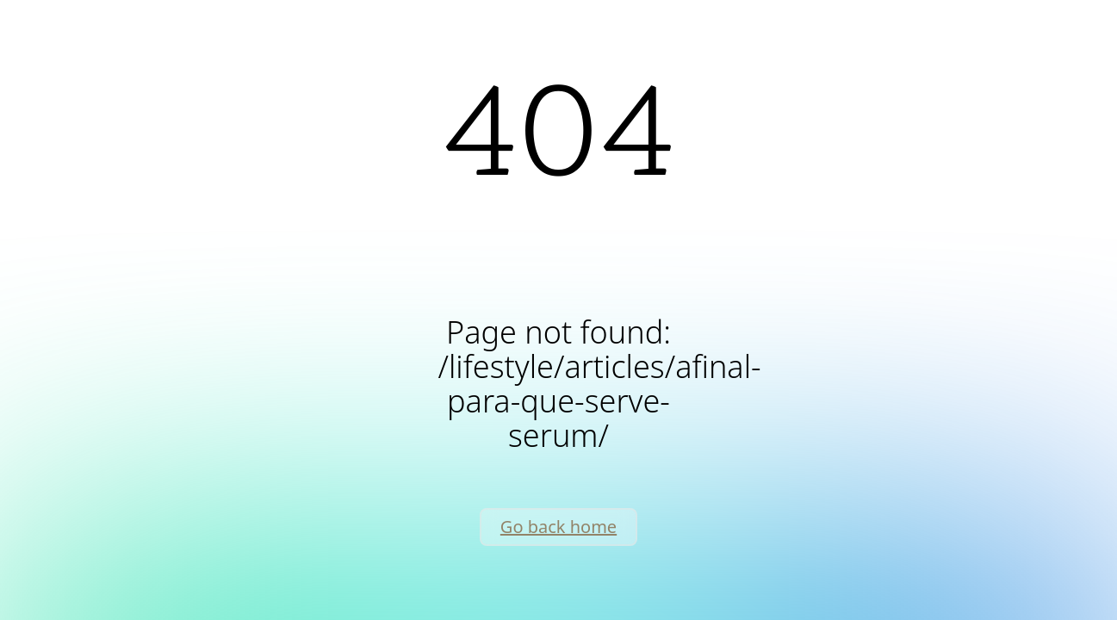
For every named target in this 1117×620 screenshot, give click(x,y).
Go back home (558, 526)
